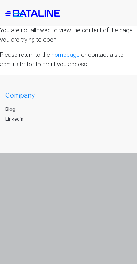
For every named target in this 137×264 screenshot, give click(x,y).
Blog (10, 109)
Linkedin (14, 119)
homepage (66, 54)
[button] (18, 15)
